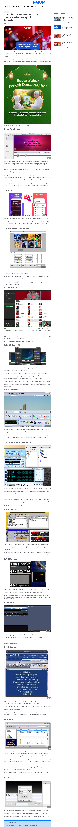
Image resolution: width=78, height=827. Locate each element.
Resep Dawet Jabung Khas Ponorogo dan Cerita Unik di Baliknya (67, 44)
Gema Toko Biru (16, 6)
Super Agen (34, 6)
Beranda (7, 6)
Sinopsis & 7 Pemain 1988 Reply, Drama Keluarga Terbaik (23, 825)
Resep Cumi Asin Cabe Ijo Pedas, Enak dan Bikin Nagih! (68, 19)
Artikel (43, 6)
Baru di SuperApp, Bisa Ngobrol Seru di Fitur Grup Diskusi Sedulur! (67, 27)
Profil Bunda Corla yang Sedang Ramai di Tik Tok (21, 341)
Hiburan (6, 11)
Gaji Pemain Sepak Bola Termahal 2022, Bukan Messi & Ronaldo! (25, 125)
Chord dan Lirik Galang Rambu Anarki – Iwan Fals (21, 505)
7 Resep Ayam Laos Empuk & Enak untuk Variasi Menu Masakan (67, 35)
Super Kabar (26, 6)
